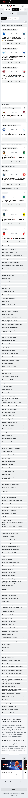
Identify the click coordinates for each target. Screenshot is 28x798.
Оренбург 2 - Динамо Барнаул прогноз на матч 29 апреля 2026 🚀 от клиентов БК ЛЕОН (14, 134)
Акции (17, 781)
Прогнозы (12, 781)
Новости (7, 781)
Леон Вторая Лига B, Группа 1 (10, 148)
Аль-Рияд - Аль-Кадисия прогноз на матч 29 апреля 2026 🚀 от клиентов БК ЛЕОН (14, 237)
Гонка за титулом (7, 772)
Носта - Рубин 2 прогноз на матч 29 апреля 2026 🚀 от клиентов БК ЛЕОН (12, 116)
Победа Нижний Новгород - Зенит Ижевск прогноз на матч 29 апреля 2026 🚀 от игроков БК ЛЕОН (13, 39)
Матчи (10, 785)
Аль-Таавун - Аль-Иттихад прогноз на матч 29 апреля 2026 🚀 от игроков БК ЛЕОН (13, 219)
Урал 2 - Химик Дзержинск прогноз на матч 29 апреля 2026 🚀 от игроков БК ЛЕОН (13, 157)
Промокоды (16, 785)
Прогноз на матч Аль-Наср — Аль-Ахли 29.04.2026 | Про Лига (13, 201)
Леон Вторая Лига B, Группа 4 (10, 29)
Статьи (21, 781)
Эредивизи (5, 170)
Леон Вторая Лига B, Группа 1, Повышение (12, 108)
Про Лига (5, 192)
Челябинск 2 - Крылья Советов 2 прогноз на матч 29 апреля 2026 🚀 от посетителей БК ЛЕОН (14, 58)
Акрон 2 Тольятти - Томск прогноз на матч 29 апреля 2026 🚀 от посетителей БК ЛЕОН (13, 77)
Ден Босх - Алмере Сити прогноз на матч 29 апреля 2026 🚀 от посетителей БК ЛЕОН (14, 179)
